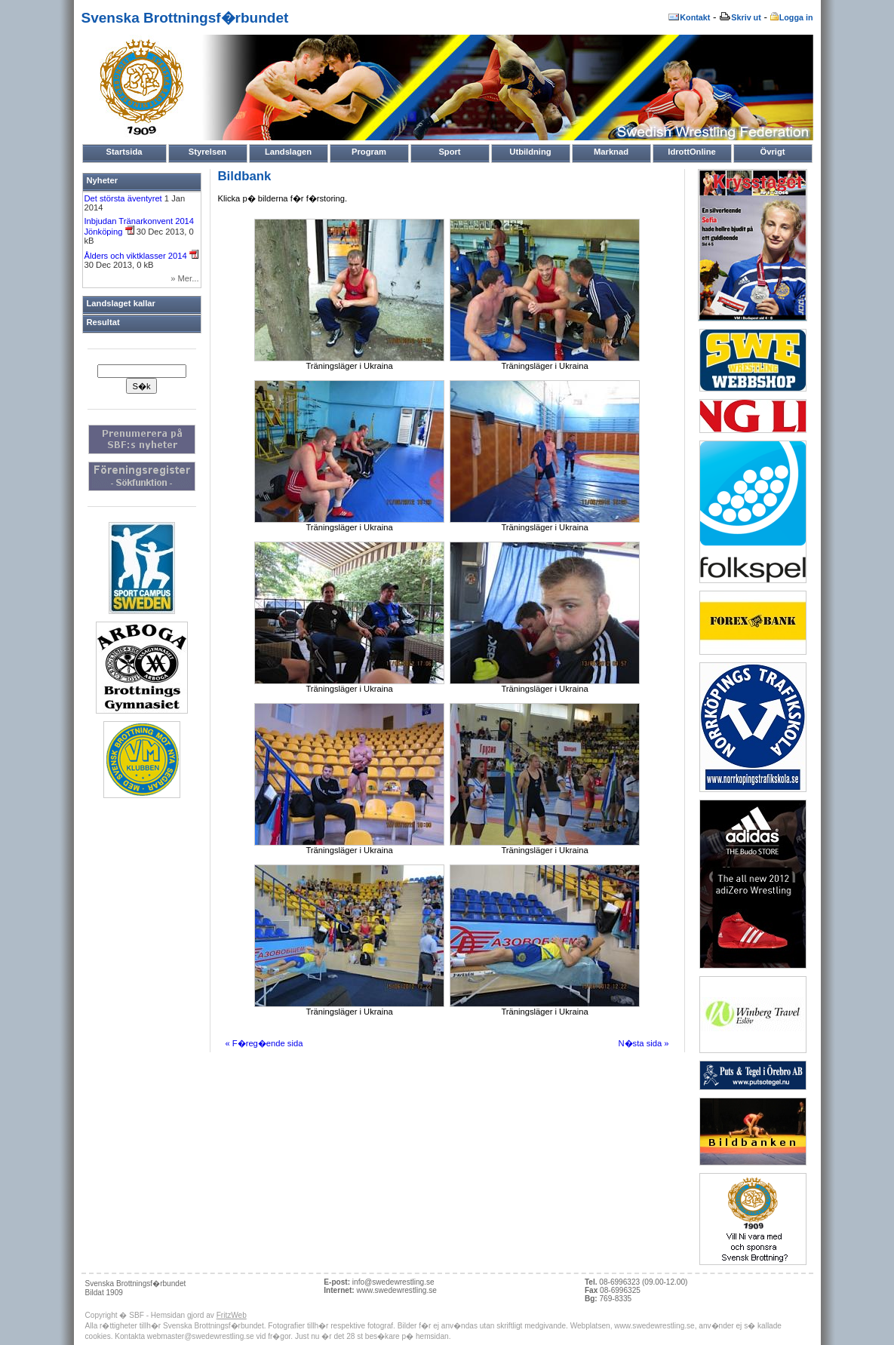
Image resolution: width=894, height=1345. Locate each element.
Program (369, 151)
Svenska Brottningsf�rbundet (185, 18)
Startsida (124, 151)
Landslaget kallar (121, 303)
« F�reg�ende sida (264, 1043)
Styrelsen (207, 151)
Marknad (611, 151)
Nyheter (102, 180)
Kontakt (689, 17)
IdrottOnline (691, 151)
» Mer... (184, 278)
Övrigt (772, 151)
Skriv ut (739, 17)
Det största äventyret (124, 198)
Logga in (791, 17)
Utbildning (530, 151)
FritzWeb (232, 1315)
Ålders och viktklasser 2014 (141, 255)
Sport (449, 151)
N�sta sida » (644, 1043)
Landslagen (288, 151)
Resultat (103, 322)
